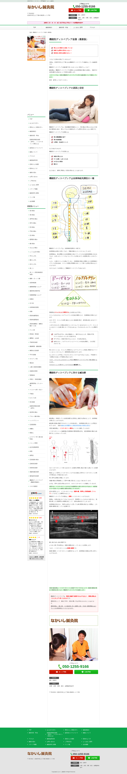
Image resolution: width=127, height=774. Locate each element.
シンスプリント (34, 420)
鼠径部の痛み (34, 412)
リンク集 (32, 197)
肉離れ (32, 428)
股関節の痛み (34, 239)
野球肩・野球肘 (34, 334)
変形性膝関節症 (34, 315)
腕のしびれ (33, 260)
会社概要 (32, 201)
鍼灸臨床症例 (34, 160)
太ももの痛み (34, 247)
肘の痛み (32, 227)
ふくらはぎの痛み (35, 251)
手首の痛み (33, 231)
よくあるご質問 (78, 27)
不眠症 (32, 393)
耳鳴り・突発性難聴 (35, 379)
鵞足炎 (32, 363)
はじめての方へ (34, 123)
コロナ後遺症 (34, 486)
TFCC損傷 (33, 354)
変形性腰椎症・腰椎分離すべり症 (36, 325)
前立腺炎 (32, 402)
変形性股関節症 (34, 319)
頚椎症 (32, 299)
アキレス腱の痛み (35, 416)
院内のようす (34, 168)
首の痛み (32, 210)
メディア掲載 (34, 189)
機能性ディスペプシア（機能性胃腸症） (36, 481)
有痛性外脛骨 (34, 371)
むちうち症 (33, 397)
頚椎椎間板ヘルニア (35, 295)
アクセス (92, 27)
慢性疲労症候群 (34, 476)
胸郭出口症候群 (34, 350)
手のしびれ (33, 256)
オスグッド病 (34, 358)
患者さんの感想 (34, 164)
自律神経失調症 (34, 307)
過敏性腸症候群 (34, 472)
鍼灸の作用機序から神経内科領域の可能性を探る (75, 425)
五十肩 (32, 303)
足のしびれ (33, 264)
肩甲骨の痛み (34, 219)
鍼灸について (34, 152)
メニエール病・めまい (36, 389)
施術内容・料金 (63, 27)
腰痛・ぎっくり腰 (35, 278)
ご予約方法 (33, 180)
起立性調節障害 (34, 447)
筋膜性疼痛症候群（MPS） (35, 407)
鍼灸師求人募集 (34, 193)
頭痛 (31, 311)
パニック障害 (34, 443)
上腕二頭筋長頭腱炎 (35, 367)
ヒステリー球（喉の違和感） (36, 438)
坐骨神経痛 (33, 282)
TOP (34, 27)
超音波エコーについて (36, 148)
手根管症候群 (34, 342)
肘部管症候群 (34, 467)
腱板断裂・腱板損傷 (35, 346)
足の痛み (32, 235)
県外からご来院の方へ (36, 127)
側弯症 (32, 455)
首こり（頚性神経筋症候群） (36, 273)
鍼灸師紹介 (49, 27)
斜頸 (31, 451)
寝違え (32, 432)
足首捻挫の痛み (34, 459)
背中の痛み (33, 223)
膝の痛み (32, 243)
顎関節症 (32, 375)
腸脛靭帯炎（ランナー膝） (36, 384)
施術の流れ (33, 172)
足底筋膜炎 (33, 424)
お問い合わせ (34, 176)
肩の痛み (32, 215)
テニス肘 (32, 330)
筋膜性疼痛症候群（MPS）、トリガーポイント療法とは (36, 141)
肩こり (32, 268)
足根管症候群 (34, 463)
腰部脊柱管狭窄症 (35, 291)
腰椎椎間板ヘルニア (35, 286)
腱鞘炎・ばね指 (34, 338)
